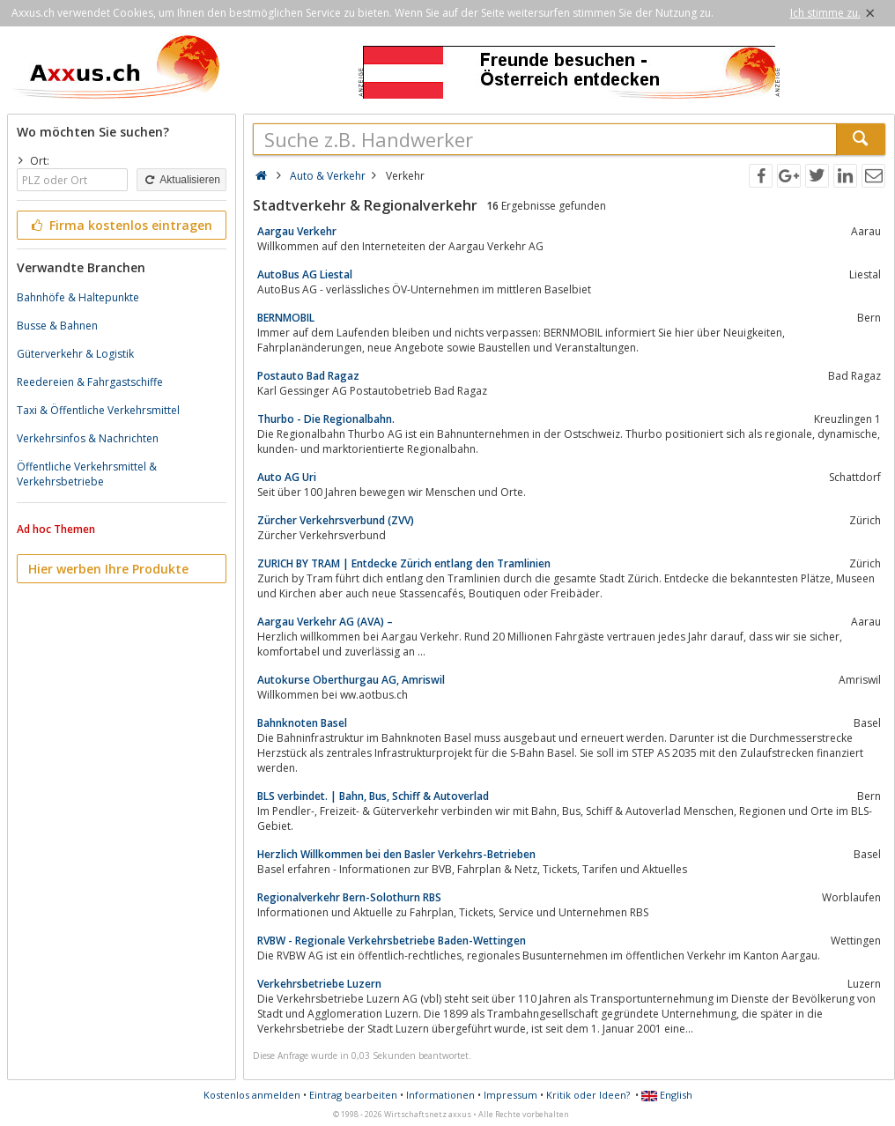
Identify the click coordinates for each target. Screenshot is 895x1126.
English (666, 1094)
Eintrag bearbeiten (353, 1094)
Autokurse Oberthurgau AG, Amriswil (351, 679)
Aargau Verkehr (297, 231)
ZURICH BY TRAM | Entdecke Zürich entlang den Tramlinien (404, 563)
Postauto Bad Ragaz (308, 375)
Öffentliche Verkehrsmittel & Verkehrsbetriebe (87, 474)
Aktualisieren (181, 180)
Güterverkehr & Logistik (75, 353)
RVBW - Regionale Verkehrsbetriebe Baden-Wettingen (391, 940)
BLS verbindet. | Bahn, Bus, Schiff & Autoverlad (373, 796)
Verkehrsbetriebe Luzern (319, 983)
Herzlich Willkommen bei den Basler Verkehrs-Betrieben (396, 854)
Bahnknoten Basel (302, 722)
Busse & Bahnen (57, 325)
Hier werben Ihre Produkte (108, 568)
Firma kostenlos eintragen (120, 225)
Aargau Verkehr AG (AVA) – (325, 621)
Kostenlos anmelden (251, 1094)
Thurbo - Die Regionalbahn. (326, 418)
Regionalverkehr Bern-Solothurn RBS (349, 897)
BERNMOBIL (285, 317)
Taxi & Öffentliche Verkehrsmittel (98, 410)
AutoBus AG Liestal (304, 274)
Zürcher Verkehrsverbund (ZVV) (335, 520)
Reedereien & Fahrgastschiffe (90, 381)
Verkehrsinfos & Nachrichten (88, 438)
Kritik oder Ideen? (588, 1094)
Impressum (510, 1094)
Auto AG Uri (286, 477)
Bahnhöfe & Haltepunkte (78, 297)
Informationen (440, 1094)
